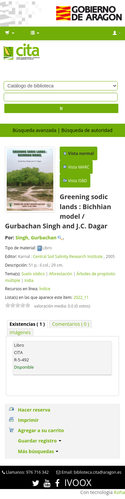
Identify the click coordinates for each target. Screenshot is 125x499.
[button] (9, 33)
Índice (44, 288)
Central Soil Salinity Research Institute (68, 256)
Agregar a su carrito (41, 430)
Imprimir (28, 420)
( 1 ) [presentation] (27, 324)
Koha (119, 492)
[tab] (27, 324)
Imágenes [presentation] (20, 332)
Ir (61, 108)
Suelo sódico (33, 273)
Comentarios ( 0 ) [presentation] (70, 324)
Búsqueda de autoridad (86, 130)
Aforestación (60, 273)
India (29, 280)
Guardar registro (39, 440)
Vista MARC (78, 167)
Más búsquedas (38, 451)
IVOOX (77, 482)
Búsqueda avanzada (34, 130)
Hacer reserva (34, 410)
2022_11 (81, 297)
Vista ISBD (77, 181)
